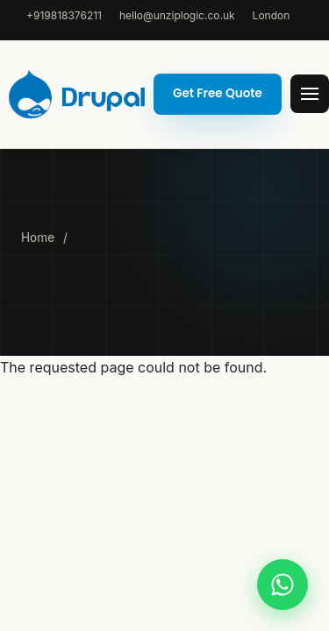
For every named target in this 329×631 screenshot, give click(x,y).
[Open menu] (309, 93)
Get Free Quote (217, 93)
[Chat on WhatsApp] (282, 584)
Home (37, 237)
